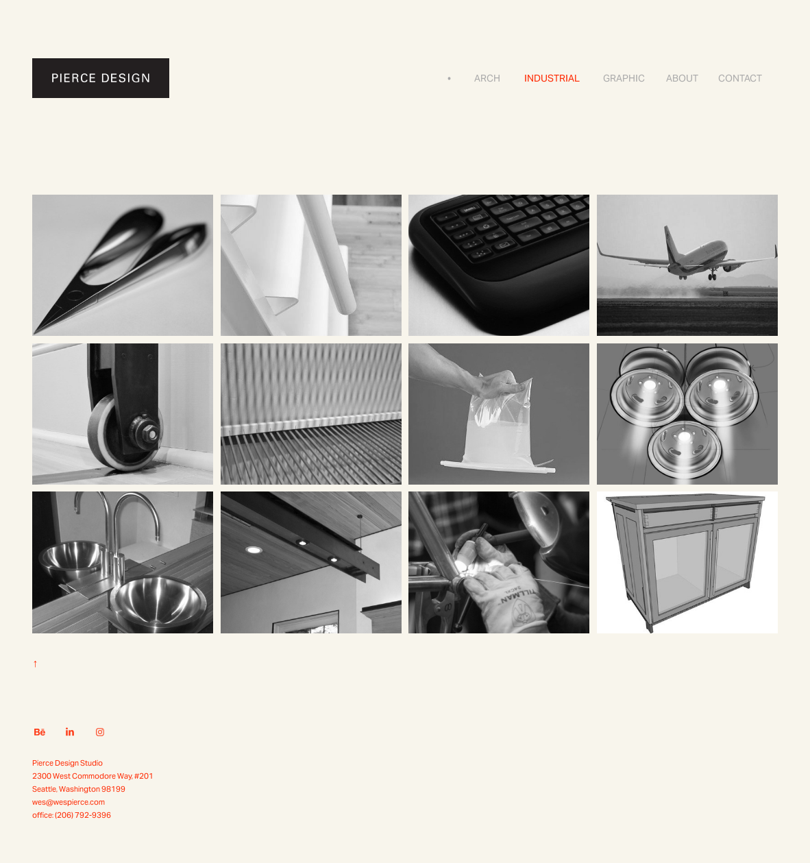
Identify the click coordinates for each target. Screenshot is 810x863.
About (682, 78)
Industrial (552, 78)
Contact (740, 78)
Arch (487, 78)
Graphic (624, 78)
